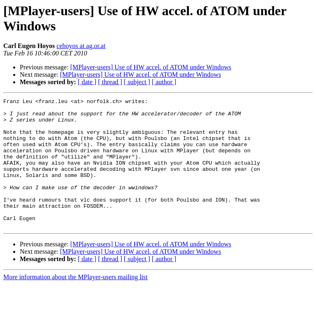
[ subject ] (137, 81)
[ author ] (164, 81)
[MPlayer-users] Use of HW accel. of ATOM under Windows (150, 67)
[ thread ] (110, 81)
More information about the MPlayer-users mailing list (75, 302)
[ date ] (87, 81)
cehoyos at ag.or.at (80, 45)
